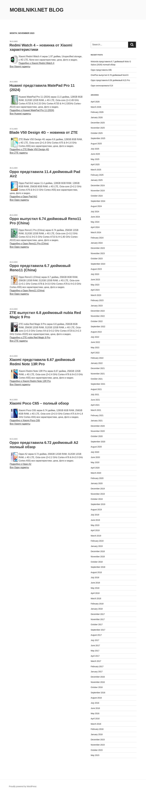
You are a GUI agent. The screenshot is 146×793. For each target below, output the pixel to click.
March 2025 (96, 170)
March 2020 (96, 473)
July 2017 (95, 640)
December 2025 (98, 123)
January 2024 (97, 243)
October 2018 (97, 562)
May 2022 (95, 347)
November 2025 (98, 128)
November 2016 (98, 682)
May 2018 (95, 588)
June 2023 (95, 279)
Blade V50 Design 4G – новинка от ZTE (44, 132)
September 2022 (98, 326)
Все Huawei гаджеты (20, 113)
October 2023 (97, 258)
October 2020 (97, 436)
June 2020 (95, 457)
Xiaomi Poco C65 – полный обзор (39, 403)
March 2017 (96, 661)
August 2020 (96, 447)
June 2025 (95, 154)
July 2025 (95, 149)
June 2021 (95, 400)
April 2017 (95, 656)
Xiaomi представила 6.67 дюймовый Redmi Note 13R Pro (42, 362)
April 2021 (95, 405)
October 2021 (97, 379)
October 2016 (97, 687)
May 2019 (95, 525)
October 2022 (97, 321)
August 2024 (96, 206)
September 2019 (98, 504)
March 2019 (96, 536)
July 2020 (95, 452)
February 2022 (97, 358)
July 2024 (95, 211)
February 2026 (97, 112)
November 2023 (98, 253)
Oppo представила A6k (101, 70)
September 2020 (98, 441)
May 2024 (95, 222)
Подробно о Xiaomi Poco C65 (25, 420)
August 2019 (96, 509)
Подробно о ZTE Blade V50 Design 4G (29, 149)
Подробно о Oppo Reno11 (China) (27, 290)
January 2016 (97, 734)
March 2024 (96, 232)
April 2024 (95, 227)
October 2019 (97, 499)
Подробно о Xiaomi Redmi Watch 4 (36, 63)
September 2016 (98, 692)
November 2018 (98, 556)
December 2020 (98, 426)
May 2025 (95, 159)
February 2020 (97, 478)
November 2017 (98, 619)
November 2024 (98, 190)
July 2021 (95, 394)
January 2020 (97, 483)
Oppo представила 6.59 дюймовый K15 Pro (110, 80)
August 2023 (96, 269)
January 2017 (97, 672)
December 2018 (98, 551)
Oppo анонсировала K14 (102, 85)
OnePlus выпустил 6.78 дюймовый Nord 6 (109, 75)
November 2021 (98, 374)
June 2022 (95, 342)
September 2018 (98, 567)
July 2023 (95, 274)
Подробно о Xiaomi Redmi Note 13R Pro (30, 381)
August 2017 (96, 635)
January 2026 (97, 117)
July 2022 (95, 337)
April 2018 (95, 593)
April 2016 (95, 718)
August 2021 (96, 389)
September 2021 (98, 384)
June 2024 (95, 217)
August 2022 (96, 332)
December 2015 (98, 739)
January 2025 (97, 180)
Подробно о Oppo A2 (20, 464)
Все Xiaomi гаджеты (20, 66)
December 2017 (98, 614)
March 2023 (96, 295)
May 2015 (95, 755)
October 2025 (97, 133)
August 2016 (96, 698)
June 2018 (95, 583)
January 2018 (97, 609)
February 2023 (97, 300)
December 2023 (98, 248)
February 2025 (97, 175)
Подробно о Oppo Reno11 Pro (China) (29, 243)
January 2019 (97, 546)
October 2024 (97, 196)
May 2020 (95, 462)
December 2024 (98, 185)
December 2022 (98, 311)
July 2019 (95, 515)
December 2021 (98, 368)
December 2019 (98, 488)
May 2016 (95, 713)
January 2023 (97, 306)
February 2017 (97, 666)
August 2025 (96, 143)
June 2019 (95, 520)
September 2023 (98, 264)
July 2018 (95, 577)
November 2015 (98, 745)
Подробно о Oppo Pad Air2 (23, 196)
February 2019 (97, 541)
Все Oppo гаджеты (19, 200)
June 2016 (95, 708)
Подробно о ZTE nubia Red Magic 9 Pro (30, 337)
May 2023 (95, 285)
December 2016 (98, 677)
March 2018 (96, 598)
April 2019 (95, 530)
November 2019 (98, 494)
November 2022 (98, 316)
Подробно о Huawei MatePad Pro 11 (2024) (32, 110)
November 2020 (98, 431)
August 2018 (96, 572)
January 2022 (97, 363)
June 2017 (95, 645)
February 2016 (97, 729)
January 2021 (97, 421)
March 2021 (96, 410)
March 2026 (96, 107)
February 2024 (97, 238)
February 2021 (97, 415)
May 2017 (95, 651)
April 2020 (95, 468)
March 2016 (96, 724)
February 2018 (97, 604)
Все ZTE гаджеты (19, 153)
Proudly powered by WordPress (23, 786)
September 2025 (98, 138)
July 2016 (95, 703)
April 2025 (95, 164)
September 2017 (98, 630)
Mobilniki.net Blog (37, 10)
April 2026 (95, 102)
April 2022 (95, 353)
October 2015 (97, 750)
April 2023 (95, 290)
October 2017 (97, 624)
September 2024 (98, 201)
